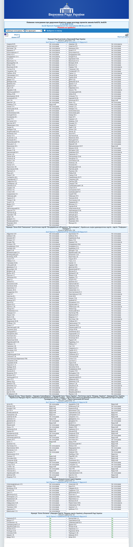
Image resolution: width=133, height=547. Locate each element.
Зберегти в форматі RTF (12, 35)
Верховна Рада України (66, 14)
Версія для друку (123, 36)
